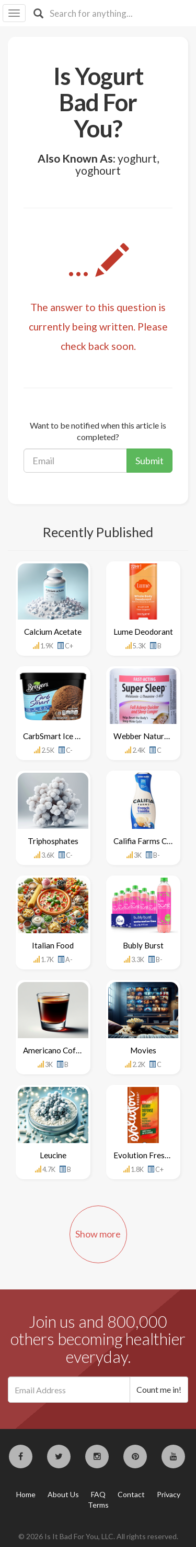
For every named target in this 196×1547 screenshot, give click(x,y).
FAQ (98, 1494)
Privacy (168, 1494)
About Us (63, 1494)
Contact (131, 1494)
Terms (98, 1504)
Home (26, 1494)
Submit (149, 460)
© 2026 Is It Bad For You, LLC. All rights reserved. (98, 1536)
